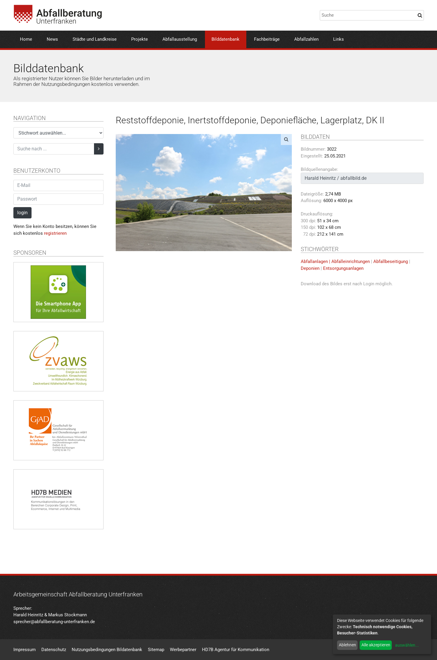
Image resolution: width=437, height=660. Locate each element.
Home (26, 39)
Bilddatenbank (225, 39)
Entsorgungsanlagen (343, 268)
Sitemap (156, 649)
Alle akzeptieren (375, 644)
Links (338, 39)
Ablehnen (347, 644)
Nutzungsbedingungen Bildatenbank (107, 649)
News (52, 39)
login (22, 212)
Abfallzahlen (306, 39)
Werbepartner (183, 649)
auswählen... (407, 645)
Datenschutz (53, 649)
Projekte (139, 39)
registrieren (55, 233)
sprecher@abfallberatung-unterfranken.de (54, 621)
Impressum (24, 649)
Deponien (310, 268)
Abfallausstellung (179, 39)
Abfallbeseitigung (390, 261)
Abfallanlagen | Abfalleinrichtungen (335, 261)
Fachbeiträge (267, 39)
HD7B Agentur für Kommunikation (235, 649)
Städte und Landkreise (95, 39)
